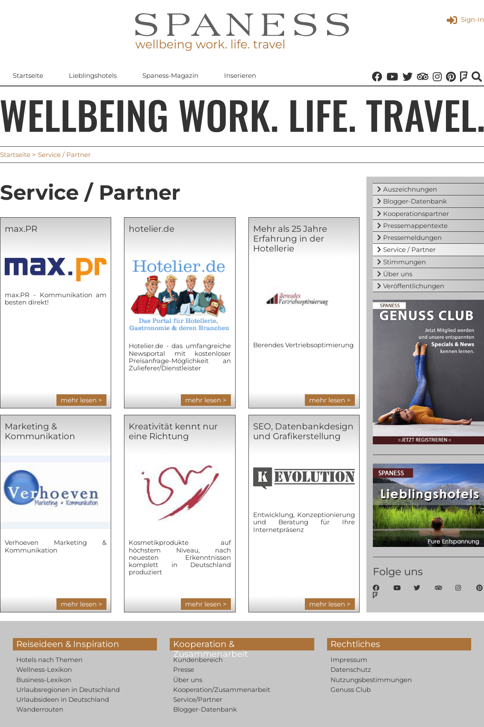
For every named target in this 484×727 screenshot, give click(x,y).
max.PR (21, 229)
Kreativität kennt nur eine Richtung (173, 431)
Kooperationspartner (416, 214)
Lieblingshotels (93, 75)
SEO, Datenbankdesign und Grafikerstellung (303, 431)
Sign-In (465, 19)
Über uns (397, 274)
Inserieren (240, 75)
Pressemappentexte (415, 226)
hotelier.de (151, 229)
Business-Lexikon (43, 680)
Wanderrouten (39, 709)
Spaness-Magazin (170, 75)
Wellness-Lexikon (44, 669)
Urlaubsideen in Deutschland (62, 699)
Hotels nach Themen (49, 660)
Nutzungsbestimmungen (371, 680)
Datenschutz (351, 669)
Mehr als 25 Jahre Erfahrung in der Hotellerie (290, 239)
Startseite (28, 75)
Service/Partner (197, 699)
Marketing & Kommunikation (40, 431)
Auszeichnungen (410, 189)
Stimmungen (404, 262)
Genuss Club (351, 690)
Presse (183, 669)
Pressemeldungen (412, 237)
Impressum (349, 660)
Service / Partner (409, 249)
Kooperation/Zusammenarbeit (221, 690)
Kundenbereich (198, 660)
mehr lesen (79, 400)
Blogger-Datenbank (415, 201)
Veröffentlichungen (413, 286)
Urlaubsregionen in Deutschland (68, 690)
